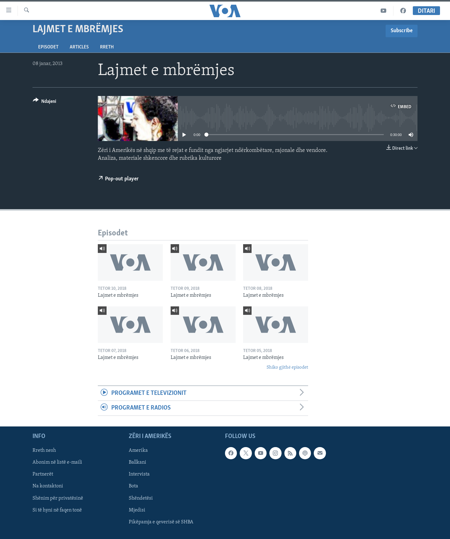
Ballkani (137, 462)
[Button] (44, 102)
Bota (133, 486)
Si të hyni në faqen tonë (57, 509)
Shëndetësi (141, 498)
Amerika (138, 450)
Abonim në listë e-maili (57, 462)
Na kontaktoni (47, 486)
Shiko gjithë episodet (287, 367)
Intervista (139, 474)
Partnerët (42, 474)
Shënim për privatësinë (57, 498)
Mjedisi (137, 509)
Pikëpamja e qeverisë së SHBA (161, 521)
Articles (79, 47)
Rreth (107, 47)
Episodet (48, 47)
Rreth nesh (44, 450)
